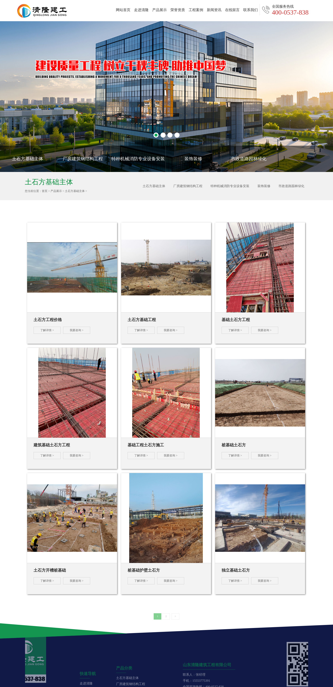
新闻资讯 (214, 10)
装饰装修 (193, 158)
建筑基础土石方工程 (52, 445)
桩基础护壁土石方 (144, 570)
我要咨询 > (76, 330)
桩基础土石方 (234, 445)
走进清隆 (141, 10)
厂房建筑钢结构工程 (83, 158)
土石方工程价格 (48, 319)
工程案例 (196, 10)
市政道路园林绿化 (248, 158)
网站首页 (123, 10)
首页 (42, 191)
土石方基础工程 (142, 319)
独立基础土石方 (236, 570)
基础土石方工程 (236, 319)
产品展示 (159, 10)
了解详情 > (47, 330)
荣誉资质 (177, 10)
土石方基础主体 (27, 158)
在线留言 (232, 10)
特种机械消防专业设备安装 (138, 158)
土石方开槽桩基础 (50, 570)
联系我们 (250, 10)
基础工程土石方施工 (146, 445)
